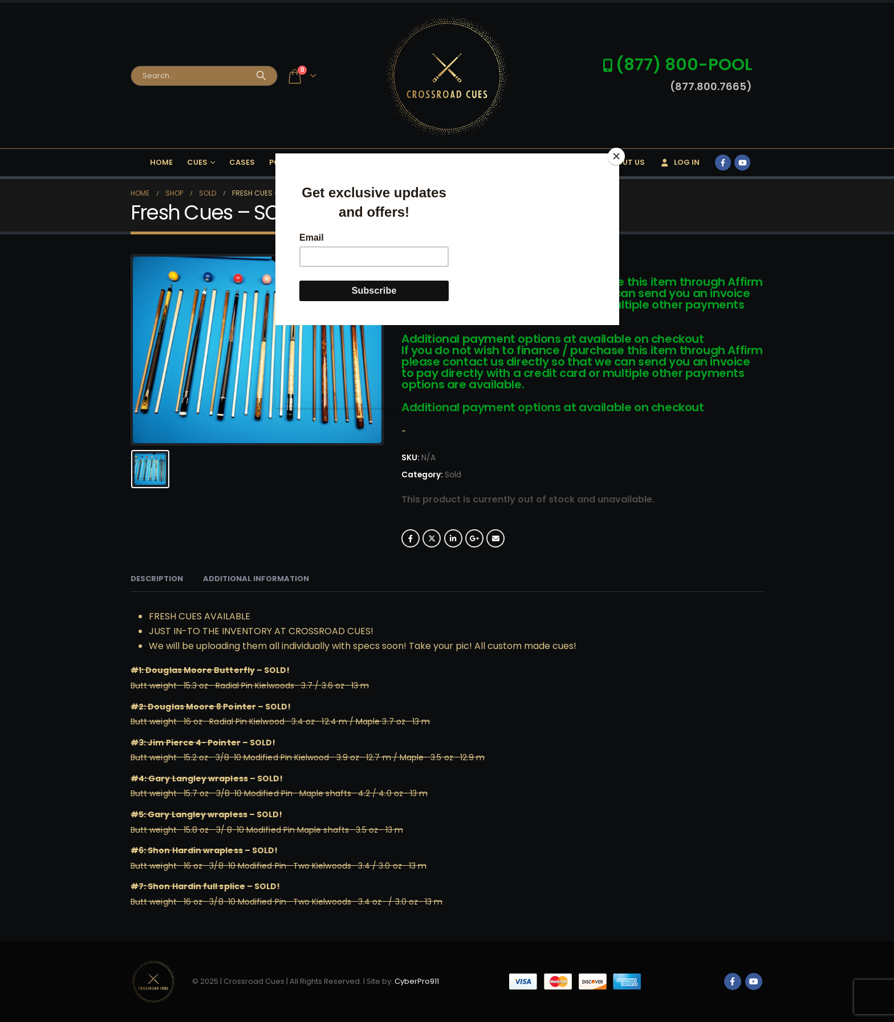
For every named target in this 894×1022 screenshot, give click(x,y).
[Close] (616, 156)
